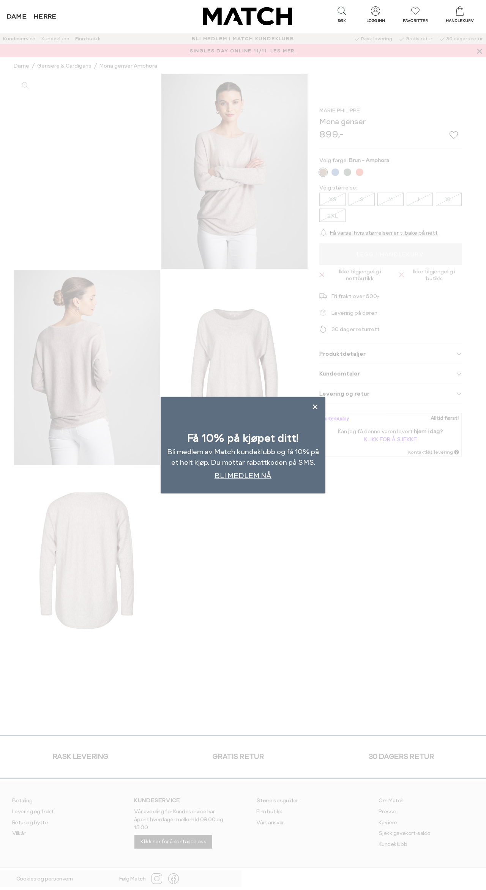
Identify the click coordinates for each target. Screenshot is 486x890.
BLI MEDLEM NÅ (243, 475)
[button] (342, 16)
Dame (16, 17)
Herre (45, 17)
